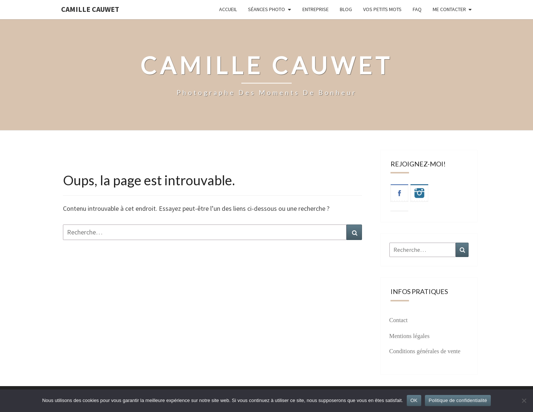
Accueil (228, 9)
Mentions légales (409, 336)
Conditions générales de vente (424, 351)
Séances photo (266, 9)
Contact (398, 320)
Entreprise (315, 9)
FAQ (417, 9)
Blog (346, 9)
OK (414, 400)
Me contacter (449, 9)
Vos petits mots (382, 9)
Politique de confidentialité (458, 400)
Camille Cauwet (90, 9)
